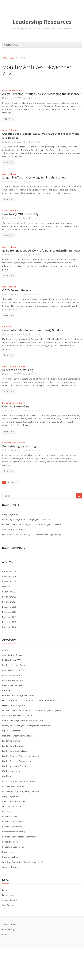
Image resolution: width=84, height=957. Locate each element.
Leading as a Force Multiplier (15, 751)
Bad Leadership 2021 (11, 660)
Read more (9, 118)
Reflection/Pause (10, 841)
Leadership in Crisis (11, 740)
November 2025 (9, 576)
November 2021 (9, 601)
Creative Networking (16, 406)
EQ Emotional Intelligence (13, 705)
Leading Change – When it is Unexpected (20, 756)
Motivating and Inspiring (13, 786)
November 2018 (9, 627)
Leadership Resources (42, 21)
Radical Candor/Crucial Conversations (19, 836)
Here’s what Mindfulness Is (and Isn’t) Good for (32, 330)
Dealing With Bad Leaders (13, 685)
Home (5, 58)
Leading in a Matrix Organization (16, 766)
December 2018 (9, 622)
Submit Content (9, 924)
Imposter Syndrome (11, 730)
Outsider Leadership (11, 806)
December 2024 (9, 581)
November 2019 (9, 617)
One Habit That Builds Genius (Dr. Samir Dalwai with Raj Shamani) (31, 534)
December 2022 (9, 591)
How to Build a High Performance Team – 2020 (22, 720)
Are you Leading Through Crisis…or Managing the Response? (41, 94)
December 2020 (9, 607)
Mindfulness (8, 326)
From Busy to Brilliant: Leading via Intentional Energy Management (31, 524)
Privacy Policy (8, 929)
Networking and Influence (13, 366)
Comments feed (9, 900)
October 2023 (8, 586)
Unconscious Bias (10, 857)
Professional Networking (13, 831)
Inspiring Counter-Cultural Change (17, 735)
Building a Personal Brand (14, 665)
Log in (4, 890)
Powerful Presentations (13, 826)
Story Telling (7, 852)
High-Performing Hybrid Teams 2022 (18, 715)
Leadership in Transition (13, 746)
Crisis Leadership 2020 (12, 90)
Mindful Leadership (11, 771)
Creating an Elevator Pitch (13, 670)
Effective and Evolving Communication (19, 695)
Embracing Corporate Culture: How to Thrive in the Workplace (29, 700)
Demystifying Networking (19, 446)
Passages (6, 811)
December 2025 (9, 571)
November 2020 (9, 612)
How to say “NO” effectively (20, 214)
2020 (12, 58)
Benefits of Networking (17, 370)
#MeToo (6, 650)
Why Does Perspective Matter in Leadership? (22, 862)
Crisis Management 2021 (13, 680)
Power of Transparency (12, 821)
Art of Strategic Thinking (12, 529)
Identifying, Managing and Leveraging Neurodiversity (26, 519)
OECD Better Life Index (17, 290)
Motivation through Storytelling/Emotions (20, 791)
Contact (5, 934)
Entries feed (7, 895)
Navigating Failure (10, 514)
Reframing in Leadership (13, 846)
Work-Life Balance (10, 130)
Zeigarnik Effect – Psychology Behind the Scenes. (34, 177)
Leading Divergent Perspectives (16, 761)
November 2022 (9, 596)
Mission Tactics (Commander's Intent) (18, 781)
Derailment (7, 690)
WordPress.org (9, 905)
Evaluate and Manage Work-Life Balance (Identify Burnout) (41, 250)
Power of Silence (9, 816)
